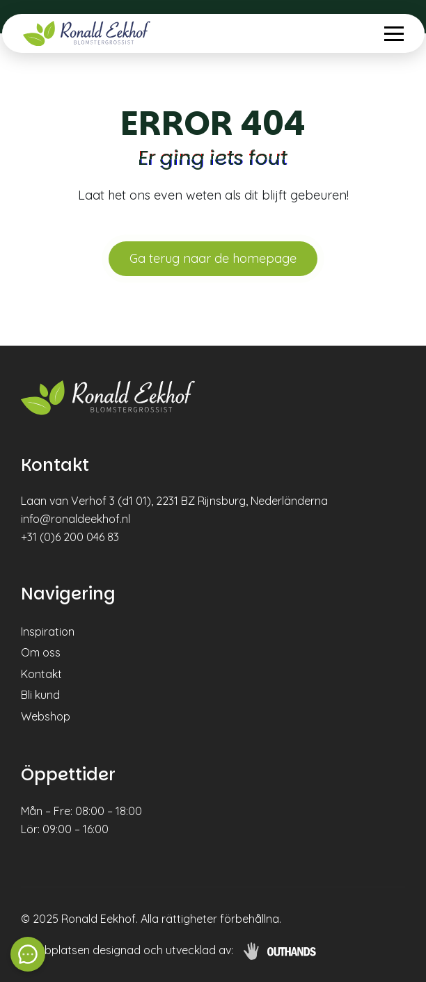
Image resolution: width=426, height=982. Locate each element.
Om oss (41, 652)
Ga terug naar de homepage (213, 258)
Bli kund (40, 695)
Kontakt (41, 674)
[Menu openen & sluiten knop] (394, 34)
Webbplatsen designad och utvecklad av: (127, 950)
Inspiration (47, 631)
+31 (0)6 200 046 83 (70, 537)
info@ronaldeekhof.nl (75, 519)
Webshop (45, 716)
